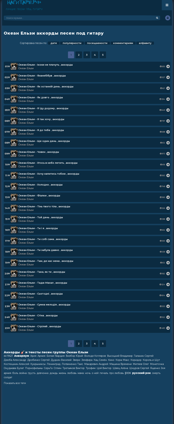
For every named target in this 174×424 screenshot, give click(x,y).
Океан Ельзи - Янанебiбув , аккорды (42, 75)
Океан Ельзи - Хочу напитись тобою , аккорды (48, 173)
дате (53, 43)
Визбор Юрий (74, 355)
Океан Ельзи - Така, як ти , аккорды (41, 271)
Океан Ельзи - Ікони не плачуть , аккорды (45, 64)
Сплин (57, 368)
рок (128, 373)
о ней (95, 373)
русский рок (141, 373)
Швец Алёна (120, 368)
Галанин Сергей (143, 355)
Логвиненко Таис (72, 364)
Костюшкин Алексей (16, 364)
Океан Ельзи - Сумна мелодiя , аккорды (44, 304)
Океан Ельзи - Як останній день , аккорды (45, 86)
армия (7, 373)
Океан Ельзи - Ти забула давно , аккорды (45, 250)
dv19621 (8, 355)
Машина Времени (120, 364)
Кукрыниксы (38, 364)
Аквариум (21, 355)
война (23, 373)
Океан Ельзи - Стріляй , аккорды (39, 326)
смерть (156, 373)
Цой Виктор (104, 368)
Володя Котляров (95, 355)
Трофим (90, 368)
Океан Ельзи (26, 68)
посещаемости (97, 43)
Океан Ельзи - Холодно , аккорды (40, 184)
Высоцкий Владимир (120, 355)
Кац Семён (100, 359)
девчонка (42, 373)
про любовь (116, 373)
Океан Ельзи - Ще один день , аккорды (44, 141)
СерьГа (48, 368)
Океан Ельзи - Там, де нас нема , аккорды (45, 261)
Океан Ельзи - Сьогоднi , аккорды (40, 293)
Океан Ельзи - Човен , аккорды (38, 151)
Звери (76, 359)
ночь (88, 373)
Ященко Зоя (157, 368)
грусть (32, 373)
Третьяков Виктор (74, 368)
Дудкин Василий (61, 359)
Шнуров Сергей (139, 368)
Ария (33, 355)
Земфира (86, 359)
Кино (111, 359)
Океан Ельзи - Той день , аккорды (40, 217)
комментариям (123, 43)
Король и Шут (151, 359)
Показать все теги (15, 383)
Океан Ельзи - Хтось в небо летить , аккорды (47, 162)
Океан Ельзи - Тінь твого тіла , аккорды (44, 206)
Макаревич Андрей (96, 364)
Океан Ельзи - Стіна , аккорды (38, 315)
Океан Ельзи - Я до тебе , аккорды (41, 130)
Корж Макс (122, 359)
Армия (41, 355)
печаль (104, 373)
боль (15, 373)
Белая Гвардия (56, 355)
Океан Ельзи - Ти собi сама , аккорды (43, 239)
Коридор (136, 359)
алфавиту (145, 43)
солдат (8, 377)
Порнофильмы (34, 368)
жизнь (62, 373)
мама (81, 373)
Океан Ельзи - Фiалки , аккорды (39, 195)
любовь (71, 373)
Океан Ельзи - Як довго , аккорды (40, 97)
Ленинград (53, 364)
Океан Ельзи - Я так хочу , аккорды (41, 119)
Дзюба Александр (15, 359)
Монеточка (157, 364)
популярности (72, 43)
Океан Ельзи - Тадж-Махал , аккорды (42, 282)
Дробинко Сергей (38, 359)
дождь (54, 373)
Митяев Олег (141, 364)
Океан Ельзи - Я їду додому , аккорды (43, 108)
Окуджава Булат (14, 368)
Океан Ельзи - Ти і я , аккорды (38, 228)
